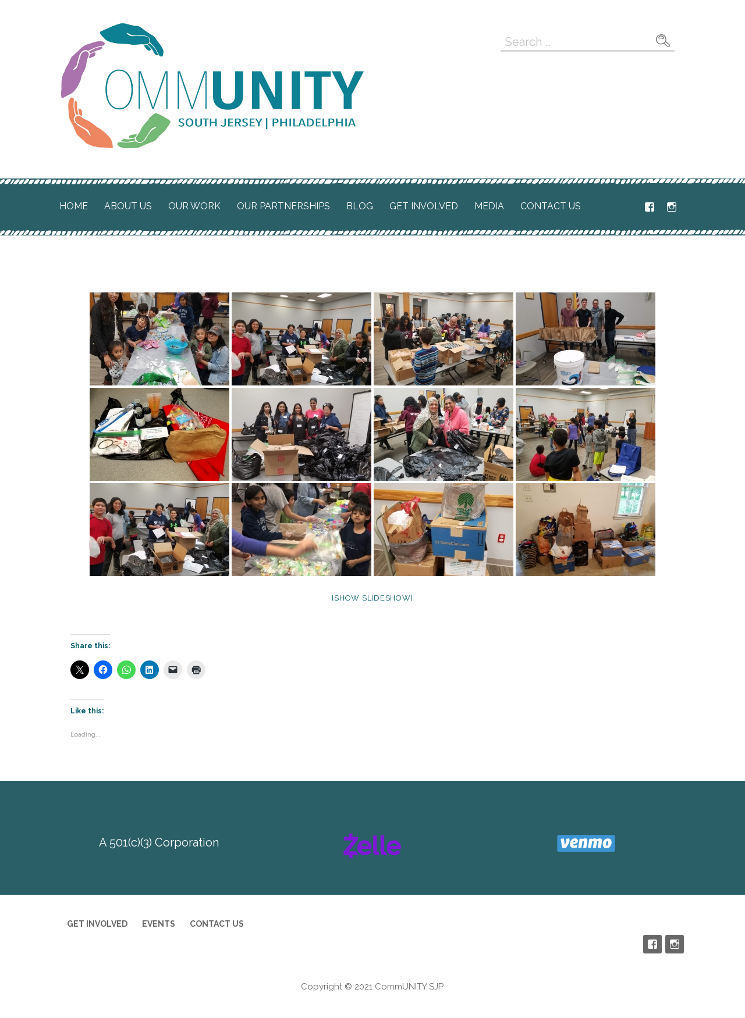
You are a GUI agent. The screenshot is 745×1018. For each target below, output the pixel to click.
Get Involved (423, 206)
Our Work (194, 206)
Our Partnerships (283, 206)
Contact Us (550, 206)
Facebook (649, 207)
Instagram (671, 207)
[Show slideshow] (372, 598)
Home (73, 206)
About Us (128, 206)
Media (489, 206)
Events (158, 923)
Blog (359, 206)
